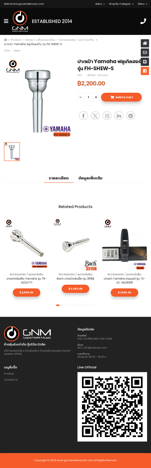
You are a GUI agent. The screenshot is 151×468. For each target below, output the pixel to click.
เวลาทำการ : (84, 354)
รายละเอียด (59, 178)
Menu (99, 3)
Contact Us (11, 380)
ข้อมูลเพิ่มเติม (90, 178)
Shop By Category (120, 3)
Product (16, 40)
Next (17, 51)
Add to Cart (124, 97)
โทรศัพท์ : (82, 335)
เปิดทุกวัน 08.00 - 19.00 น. (92, 357)
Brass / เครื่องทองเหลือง (40, 40)
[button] (58, 305)
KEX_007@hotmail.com (92, 348)
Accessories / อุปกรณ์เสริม (77, 40)
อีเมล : (80, 345)
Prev (7, 51)
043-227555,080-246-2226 (94, 339)
